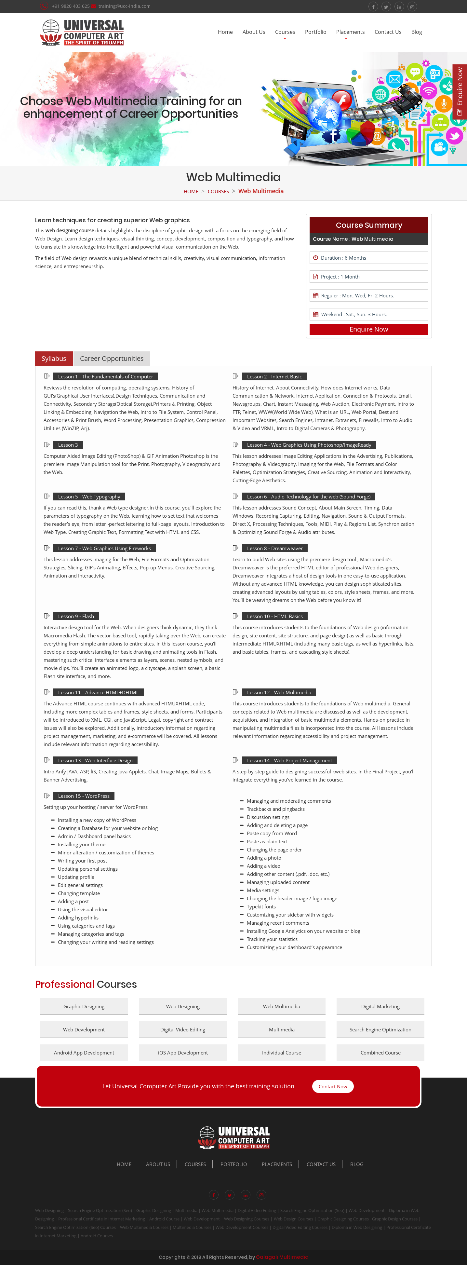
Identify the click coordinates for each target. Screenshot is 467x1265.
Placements (350, 31)
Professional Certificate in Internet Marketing (101, 1219)
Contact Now (333, 1086)
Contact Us (388, 31)
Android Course (164, 1219)
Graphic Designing (153, 1210)
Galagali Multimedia (282, 1257)
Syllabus (54, 358)
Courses (285, 31)
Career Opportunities (112, 358)
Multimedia (186, 1210)
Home (225, 31)
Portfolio (316, 31)
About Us (254, 31)
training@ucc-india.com (125, 6)
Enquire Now (369, 329)
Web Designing (49, 1210)
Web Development (367, 1210)
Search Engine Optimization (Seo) (100, 1210)
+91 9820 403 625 (71, 6)
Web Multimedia (217, 1210)
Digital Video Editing (257, 1210)
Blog (416, 31)
